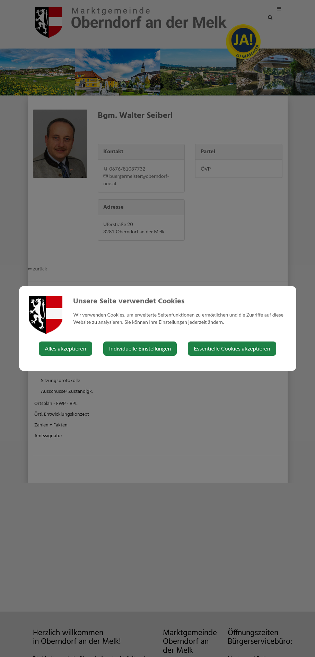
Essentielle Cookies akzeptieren (232, 348)
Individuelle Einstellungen (140, 348)
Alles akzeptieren (65, 348)
